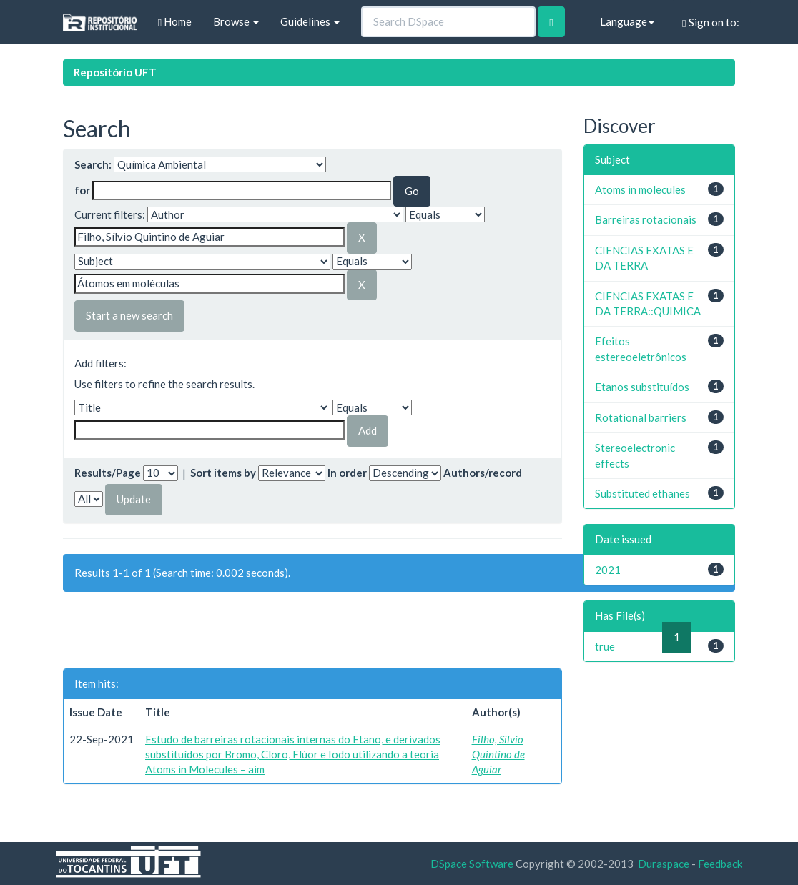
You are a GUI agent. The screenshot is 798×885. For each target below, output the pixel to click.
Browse (236, 21)
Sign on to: (710, 22)
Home (175, 22)
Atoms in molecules (640, 189)
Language (627, 21)
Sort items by (223, 472)
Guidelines (310, 21)
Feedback (720, 863)
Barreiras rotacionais (645, 219)
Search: (93, 164)
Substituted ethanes (642, 493)
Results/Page (107, 472)
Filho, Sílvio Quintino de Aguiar (498, 754)
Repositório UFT (115, 72)
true (605, 646)
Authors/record (482, 472)
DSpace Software (471, 863)
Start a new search (129, 315)
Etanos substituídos (642, 386)
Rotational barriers (640, 417)
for (82, 190)
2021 (608, 569)
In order (347, 472)
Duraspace (663, 863)
